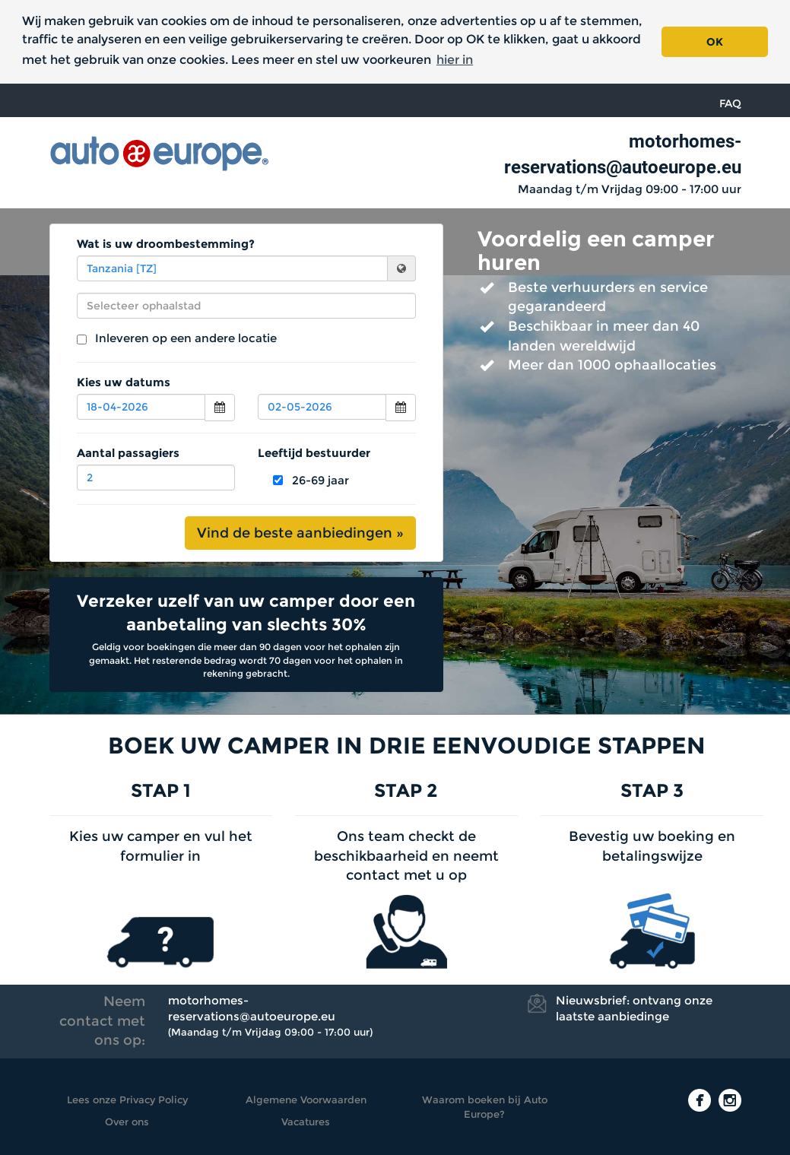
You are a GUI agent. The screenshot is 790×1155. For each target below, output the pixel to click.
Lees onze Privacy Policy (127, 1099)
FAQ (730, 103)
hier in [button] (454, 59)
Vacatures (305, 1121)
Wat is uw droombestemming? (166, 243)
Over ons (127, 1121)
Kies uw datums (123, 382)
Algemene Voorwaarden (306, 1099)
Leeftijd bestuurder (314, 453)
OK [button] (714, 42)
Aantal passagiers (128, 453)
